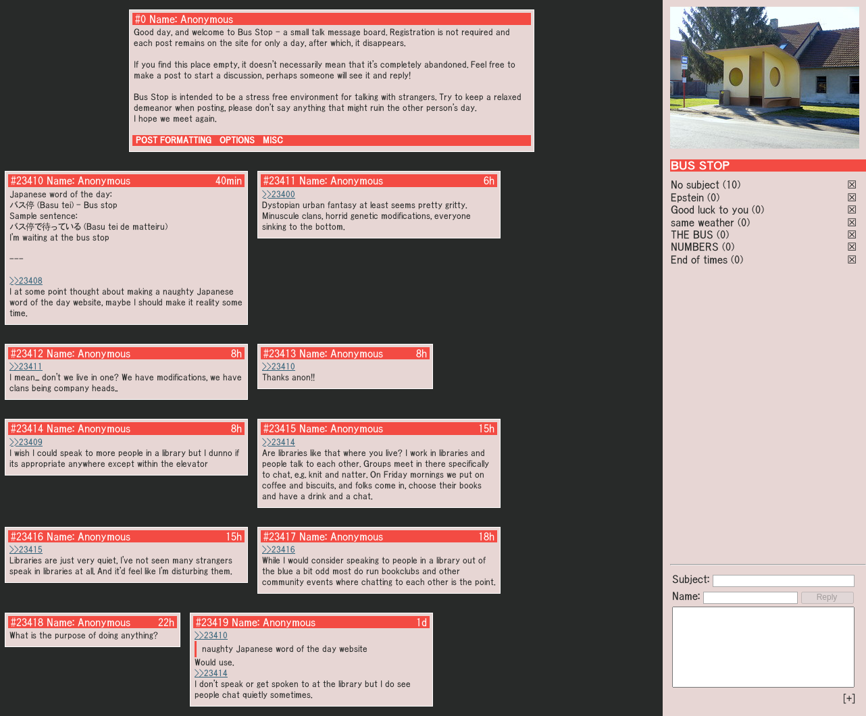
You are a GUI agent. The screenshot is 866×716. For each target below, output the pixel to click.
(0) (713, 197)
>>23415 (26, 549)
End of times (699, 259)
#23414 (27, 428)
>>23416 (278, 549)
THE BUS (692, 234)
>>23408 (26, 280)
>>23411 (26, 366)
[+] (849, 698)
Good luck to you (709, 209)
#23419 (212, 622)
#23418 (27, 622)
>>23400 (278, 194)
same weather (702, 222)
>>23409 (26, 442)
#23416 (27, 536)
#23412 (27, 353)
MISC (273, 140)
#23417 (279, 536)
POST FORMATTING (173, 140)
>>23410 (278, 366)
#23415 (279, 428)
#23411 (279, 180)
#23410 (27, 180)
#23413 (279, 353)
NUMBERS (695, 246)
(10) (731, 184)
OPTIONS (237, 140)
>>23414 (278, 442)
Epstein (687, 197)
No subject (697, 184)
